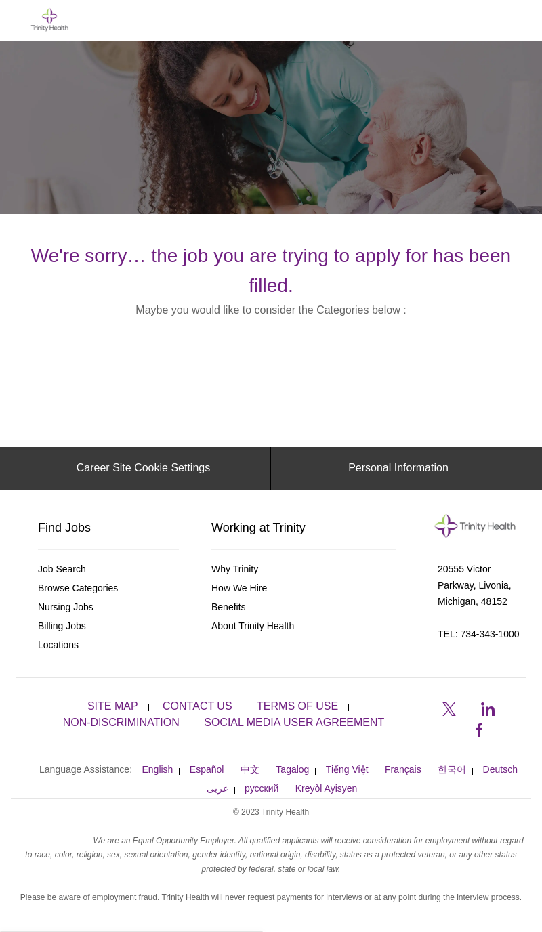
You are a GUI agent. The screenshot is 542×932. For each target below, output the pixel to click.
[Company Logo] (49, 19)
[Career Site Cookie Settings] (143, 468)
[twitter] (449, 707)
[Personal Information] (398, 468)
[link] (108, 569)
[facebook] (479, 728)
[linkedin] (487, 707)
